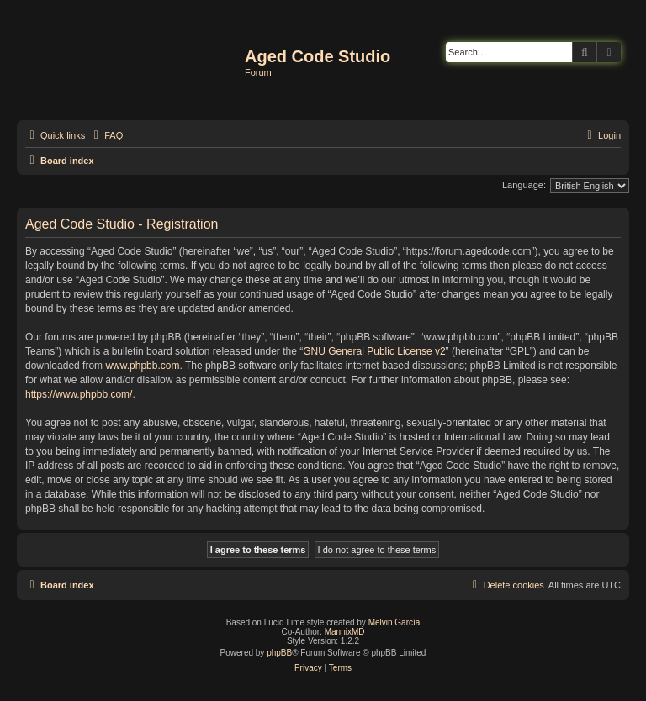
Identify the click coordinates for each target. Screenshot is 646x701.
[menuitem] (106, 135)
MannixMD (345, 631)
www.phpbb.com (142, 366)
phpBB (279, 652)
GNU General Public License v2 (374, 351)
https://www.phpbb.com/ (78, 394)
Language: (524, 185)
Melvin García (394, 622)
